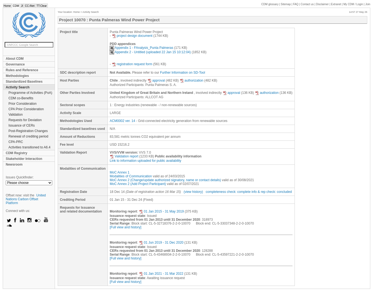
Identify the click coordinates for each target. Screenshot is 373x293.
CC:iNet (29, 5)
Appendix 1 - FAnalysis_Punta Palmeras (141, 48)
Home (7, 5)
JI (22, 5)
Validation (15, 114)
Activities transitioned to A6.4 (29, 147)
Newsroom (14, 164)
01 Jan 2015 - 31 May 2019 (161, 211)
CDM (16, 5)
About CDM (15, 59)
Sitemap (286, 4)
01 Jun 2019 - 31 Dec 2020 (161, 242)
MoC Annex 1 (119, 172)
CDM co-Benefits (20, 98)
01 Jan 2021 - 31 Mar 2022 (161, 274)
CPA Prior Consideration (26, 109)
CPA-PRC (15, 142)
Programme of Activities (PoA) (30, 93)
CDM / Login (353, 4)
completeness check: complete (228, 192)
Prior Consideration (22, 104)
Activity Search (18, 87)
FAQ (295, 4)
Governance (15, 64)
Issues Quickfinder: (20, 177)
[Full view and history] (125, 227)
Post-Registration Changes (28, 131)
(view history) (193, 192)
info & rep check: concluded (272, 192)
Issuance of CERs (21, 125)
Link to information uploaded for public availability (145, 161)
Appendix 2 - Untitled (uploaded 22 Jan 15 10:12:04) (150, 52)
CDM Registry (16, 153)
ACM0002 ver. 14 (122, 121)
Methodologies (17, 76)
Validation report (124, 156)
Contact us (307, 4)
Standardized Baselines (24, 81)
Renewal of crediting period (28, 136)
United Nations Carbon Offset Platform (26, 199)
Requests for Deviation (25, 120)
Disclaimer (322, 4)
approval (156, 80)
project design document (132, 36)
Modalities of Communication (131, 176)
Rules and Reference (22, 70)
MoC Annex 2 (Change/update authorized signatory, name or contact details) (165, 180)
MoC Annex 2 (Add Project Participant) (138, 184)
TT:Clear (41, 5)
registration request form (132, 64)
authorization (191, 80)
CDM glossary (270, 4)
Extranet (336, 4)
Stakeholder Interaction (24, 159)
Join (367, 4)
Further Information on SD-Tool (182, 72)
